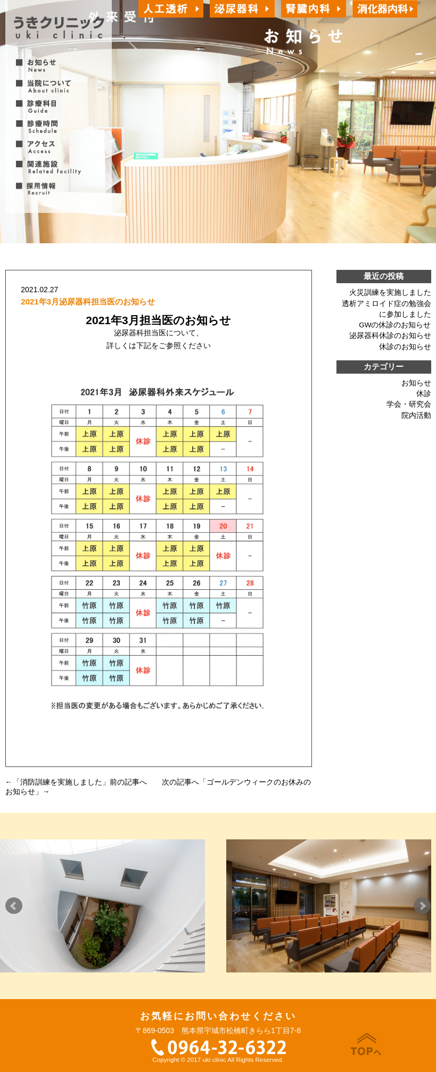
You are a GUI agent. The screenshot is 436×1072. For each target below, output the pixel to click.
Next (422, 905)
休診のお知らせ (405, 347)
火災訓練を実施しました (390, 292)
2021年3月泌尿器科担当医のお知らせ (88, 301)
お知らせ (416, 383)
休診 (423, 394)
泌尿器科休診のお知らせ (390, 336)
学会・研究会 (408, 404)
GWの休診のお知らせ (395, 325)
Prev (13, 905)
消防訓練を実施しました (61, 782)
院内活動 (416, 415)
